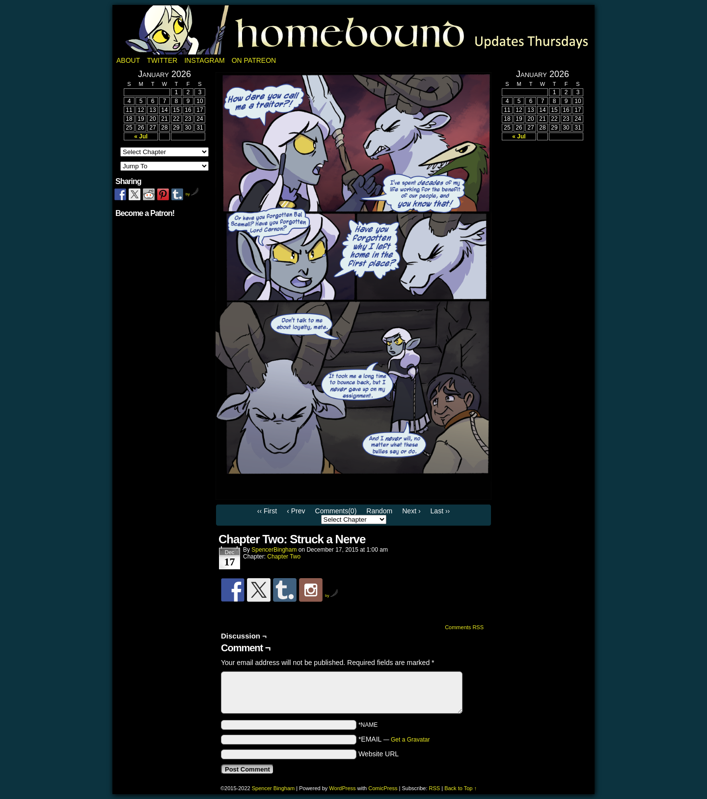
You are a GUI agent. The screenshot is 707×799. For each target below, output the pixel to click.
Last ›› (440, 511)
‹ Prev (296, 511)
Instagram (204, 60)
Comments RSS (464, 627)
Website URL (378, 754)
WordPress (342, 788)
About (128, 60)
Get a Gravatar (410, 739)
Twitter (162, 60)
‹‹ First (267, 511)
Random (379, 511)
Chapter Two (283, 556)
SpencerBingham (274, 549)
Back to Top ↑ (460, 788)
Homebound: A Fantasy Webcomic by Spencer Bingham (353, 29)
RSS (434, 788)
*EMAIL (394, 739)
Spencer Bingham (273, 788)
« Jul (140, 136)
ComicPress (382, 788)
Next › (411, 511)
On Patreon (254, 60)
